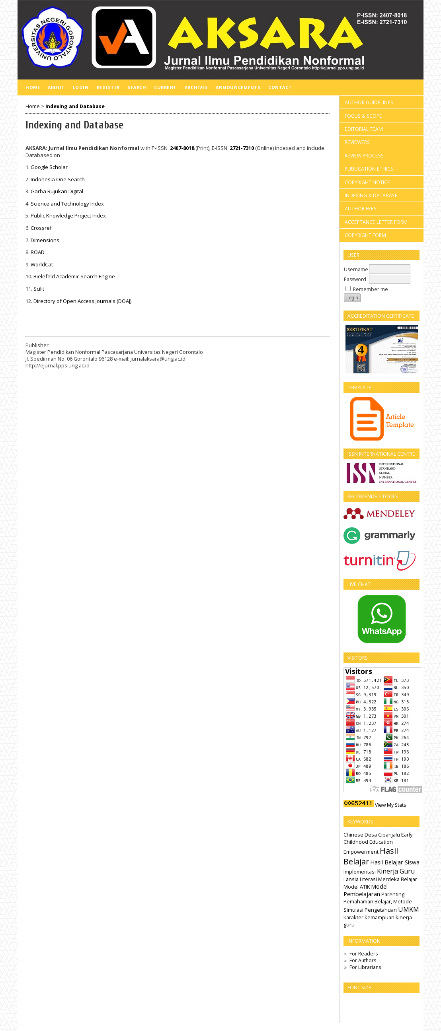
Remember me (370, 289)
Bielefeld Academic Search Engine (74, 276)
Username (356, 269)
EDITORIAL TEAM (364, 129)
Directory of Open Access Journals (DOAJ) (82, 301)
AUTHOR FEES (361, 208)
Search (137, 87)
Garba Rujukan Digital (57, 191)
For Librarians (365, 967)
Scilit (38, 288)
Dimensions (45, 240)
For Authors (362, 960)
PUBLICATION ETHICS (369, 168)
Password (355, 279)
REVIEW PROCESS (364, 155)
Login (81, 87)
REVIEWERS (357, 142)
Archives (196, 87)
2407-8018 (182, 147)
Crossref (41, 227)
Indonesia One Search (58, 179)
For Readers (363, 953)
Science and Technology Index (67, 203)
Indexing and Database (75, 106)
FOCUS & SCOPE (363, 116)
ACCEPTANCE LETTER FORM (376, 222)
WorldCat (42, 264)
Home (32, 87)
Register (108, 87)
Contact (280, 87)
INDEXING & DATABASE (371, 195)
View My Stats (390, 805)
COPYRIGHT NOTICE (367, 182)
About (56, 87)
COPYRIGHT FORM (365, 235)
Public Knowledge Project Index (68, 215)
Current (165, 87)
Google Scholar (49, 167)
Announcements (238, 87)
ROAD (38, 252)
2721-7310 (242, 147)
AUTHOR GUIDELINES (369, 102)
